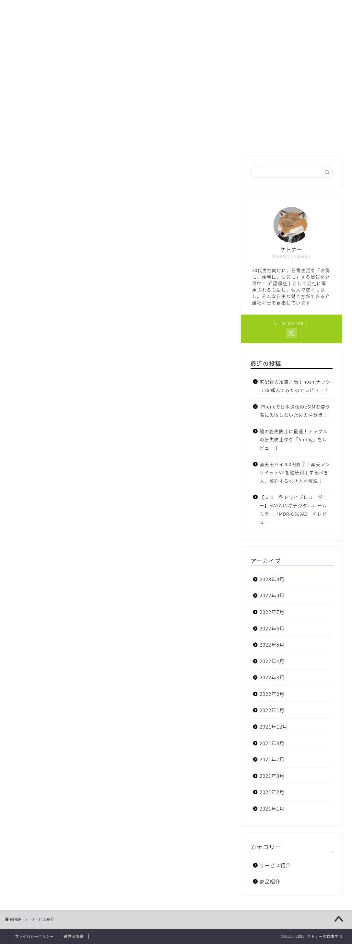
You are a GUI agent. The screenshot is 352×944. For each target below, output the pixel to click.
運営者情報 (73, 936)
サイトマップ (237, 140)
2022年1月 (272, 710)
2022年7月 (272, 612)
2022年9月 (272, 595)
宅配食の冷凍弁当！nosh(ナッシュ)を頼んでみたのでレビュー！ (295, 385)
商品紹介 (270, 881)
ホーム (108, 140)
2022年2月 (272, 693)
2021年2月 (272, 792)
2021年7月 (272, 759)
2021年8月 (272, 743)
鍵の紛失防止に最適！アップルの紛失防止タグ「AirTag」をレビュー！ (294, 439)
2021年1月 (272, 808)
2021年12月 (273, 726)
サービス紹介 (275, 865)
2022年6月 (272, 628)
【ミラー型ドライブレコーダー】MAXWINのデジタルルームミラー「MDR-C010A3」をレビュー (293, 509)
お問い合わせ (191, 140)
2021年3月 (272, 775)
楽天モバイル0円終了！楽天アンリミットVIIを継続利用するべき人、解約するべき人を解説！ (295, 472)
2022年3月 (272, 677)
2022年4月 (272, 661)
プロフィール (146, 140)
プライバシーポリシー (34, 936)
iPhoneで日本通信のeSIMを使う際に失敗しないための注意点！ (295, 410)
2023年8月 (272, 579)
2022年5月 (272, 644)
